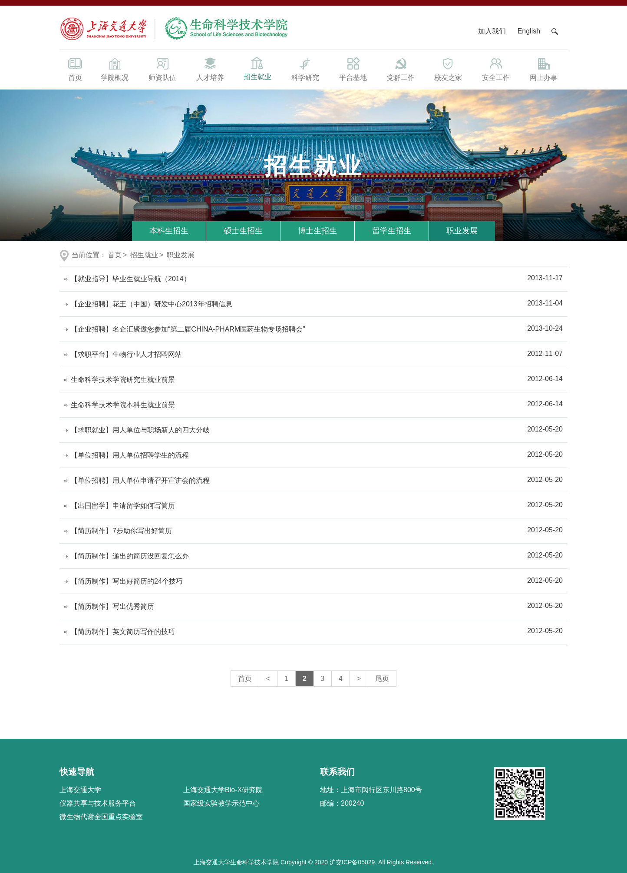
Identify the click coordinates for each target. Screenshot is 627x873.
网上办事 (544, 68)
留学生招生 (391, 230)
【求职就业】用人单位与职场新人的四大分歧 (140, 430)
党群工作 (401, 68)
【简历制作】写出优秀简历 (112, 606)
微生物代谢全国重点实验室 (101, 816)
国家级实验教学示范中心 (221, 803)
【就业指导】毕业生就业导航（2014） (131, 278)
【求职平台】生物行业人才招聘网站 (126, 354)
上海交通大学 (80, 789)
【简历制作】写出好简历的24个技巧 (127, 581)
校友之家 (448, 68)
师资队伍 (162, 68)
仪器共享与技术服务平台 (97, 803)
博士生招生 (317, 230)
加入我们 (493, 31)
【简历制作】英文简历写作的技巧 (123, 631)
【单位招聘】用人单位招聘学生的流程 (130, 455)
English (529, 31)
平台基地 (353, 68)
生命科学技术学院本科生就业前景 (123, 404)
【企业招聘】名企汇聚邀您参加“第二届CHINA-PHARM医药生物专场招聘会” (188, 329)
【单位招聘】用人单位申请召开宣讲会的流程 (140, 480)
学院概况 (115, 68)
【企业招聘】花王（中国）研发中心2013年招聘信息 (151, 304)
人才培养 (210, 68)
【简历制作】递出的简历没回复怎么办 (130, 556)
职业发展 (462, 230)
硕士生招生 (243, 230)
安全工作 (496, 68)
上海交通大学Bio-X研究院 (223, 789)
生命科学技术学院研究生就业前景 (123, 379)
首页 (75, 68)
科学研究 (305, 68)
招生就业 (257, 68)
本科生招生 (168, 230)
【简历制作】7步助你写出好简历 (121, 530)
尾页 (382, 678)
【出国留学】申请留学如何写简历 (123, 505)
